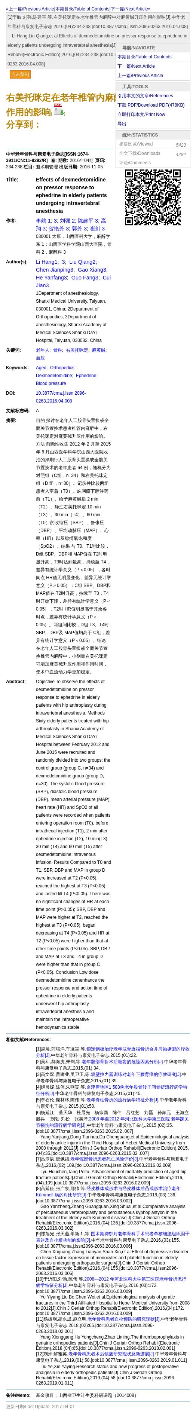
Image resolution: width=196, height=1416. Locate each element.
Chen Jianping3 (54, 270)
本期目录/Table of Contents (82, 9)
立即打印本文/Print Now (141, 114)
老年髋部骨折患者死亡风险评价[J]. (104, 1159)
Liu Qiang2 (82, 262)
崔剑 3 (97, 229)
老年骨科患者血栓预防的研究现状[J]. (124, 1319)
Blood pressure (51, 383)
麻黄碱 (98, 350)
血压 (40, 358)
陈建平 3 (88, 221)
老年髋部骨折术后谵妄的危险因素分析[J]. (123, 1061)
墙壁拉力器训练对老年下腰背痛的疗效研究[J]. (136, 1074)
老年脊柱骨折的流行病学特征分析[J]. (123, 1099)
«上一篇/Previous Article (30, 9)
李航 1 (43, 221)
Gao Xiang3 (91, 270)
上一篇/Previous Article (140, 75)
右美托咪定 (76, 350)
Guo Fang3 (84, 278)
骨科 (57, 350)
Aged (41, 367)
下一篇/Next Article (136, 66)
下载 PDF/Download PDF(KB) (150, 105)
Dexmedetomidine (54, 375)
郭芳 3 (79, 229)
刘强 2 (67, 221)
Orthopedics (61, 367)
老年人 (42, 350)
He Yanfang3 (51, 278)
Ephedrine (85, 375)
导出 (121, 123)
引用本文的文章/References (145, 95)
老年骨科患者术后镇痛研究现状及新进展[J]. (111, 1354)
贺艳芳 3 (59, 229)
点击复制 (20, 74)
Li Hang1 (47, 262)
